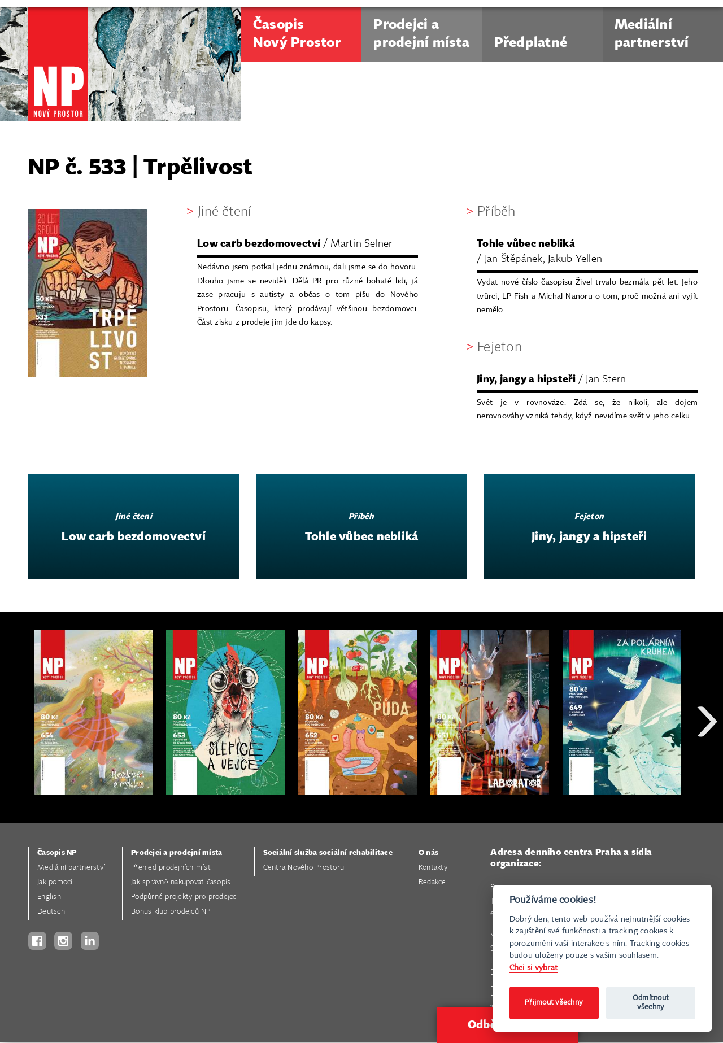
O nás (428, 853)
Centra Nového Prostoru (304, 867)
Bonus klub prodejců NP (171, 911)
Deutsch (51, 911)
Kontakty (433, 867)
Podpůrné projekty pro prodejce (184, 897)
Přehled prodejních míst (171, 867)
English (49, 897)
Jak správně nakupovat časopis (180, 882)
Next (707, 762)
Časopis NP (57, 853)
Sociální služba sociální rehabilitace (328, 853)
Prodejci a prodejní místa (176, 853)
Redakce (432, 882)
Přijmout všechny (554, 1002)
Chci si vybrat (533, 967)
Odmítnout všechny (651, 1002)
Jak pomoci (55, 882)
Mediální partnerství (71, 867)
